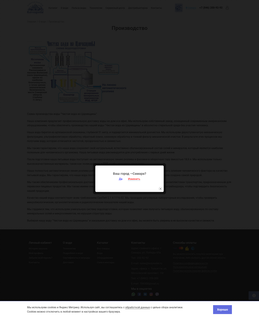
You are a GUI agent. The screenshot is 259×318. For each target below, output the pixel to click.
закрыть (160, 185)
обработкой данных (137, 307)
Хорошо (222, 309)
